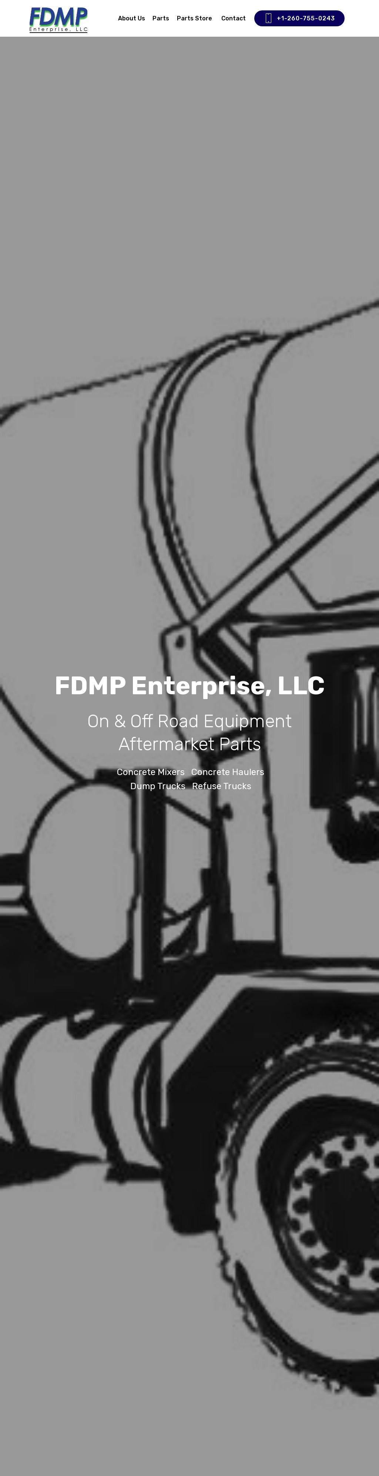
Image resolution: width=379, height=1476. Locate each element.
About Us (131, 18)
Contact (233, 18)
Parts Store (195, 18)
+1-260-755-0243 (299, 18)
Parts (160, 18)
